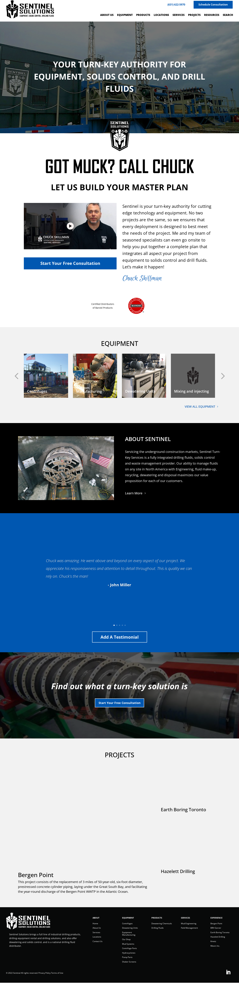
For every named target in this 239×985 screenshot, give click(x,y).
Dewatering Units (130, 930)
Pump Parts (127, 959)
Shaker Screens (129, 963)
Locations (97, 939)
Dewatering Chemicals (161, 925)
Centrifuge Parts (129, 950)
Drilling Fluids (157, 930)
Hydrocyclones (128, 955)
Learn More (133, 493)
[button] (10, 375)
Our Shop (126, 941)
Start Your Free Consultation (119, 704)
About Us (97, 930)
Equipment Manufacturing (128, 935)
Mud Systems (128, 946)
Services (96, 934)
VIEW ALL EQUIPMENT (200, 406)
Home (95, 925)
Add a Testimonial (120, 637)
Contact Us (97, 943)
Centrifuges (127, 925)
